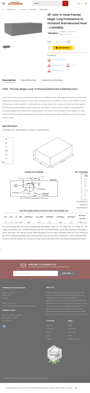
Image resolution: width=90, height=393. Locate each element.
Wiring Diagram (56, 70)
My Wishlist (72, 329)
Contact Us (50, 329)
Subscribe (66, 273)
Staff (69, 336)
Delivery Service (74, 339)
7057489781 (12, 303)
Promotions (72, 332)
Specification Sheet (57, 65)
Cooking (22, 9)
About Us (49, 325)
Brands (48, 332)
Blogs (48, 336)
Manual (72, 65)
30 (57, 42)
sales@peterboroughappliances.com (21, 306)
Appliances (11, 9)
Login (70, 325)
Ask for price (63, 48)
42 (65, 42)
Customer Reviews (52, 80)
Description (9, 80)
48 (68, 42)
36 (61, 42)
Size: (49, 41)
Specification (28, 80)
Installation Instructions (58, 59)
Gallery (48, 339)
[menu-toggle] (3, 3)
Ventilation (32, 9)
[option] (23, 28)
